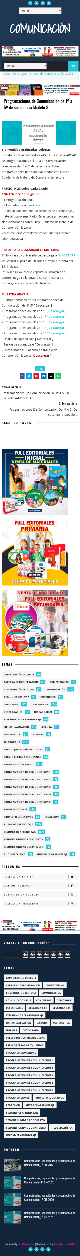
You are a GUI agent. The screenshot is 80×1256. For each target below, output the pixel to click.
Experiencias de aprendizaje (22, 719)
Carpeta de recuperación (21, 682)
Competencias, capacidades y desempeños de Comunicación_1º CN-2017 (49, 1163)
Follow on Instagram (41, 904)
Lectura (46, 727)
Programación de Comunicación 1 (27, 772)
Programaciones (15, 809)
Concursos (48, 697)
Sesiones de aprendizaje (20, 832)
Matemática (12, 734)
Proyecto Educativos (18, 817)
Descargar (11, 704)
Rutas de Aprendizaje (18, 824)
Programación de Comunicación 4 (27, 794)
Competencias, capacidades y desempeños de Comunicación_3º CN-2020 (49, 1215)
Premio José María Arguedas (23, 749)
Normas (38, 734)
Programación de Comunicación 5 (27, 802)
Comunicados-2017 (16, 697)
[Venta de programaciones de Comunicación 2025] (38, 74)
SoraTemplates (26, 1244)
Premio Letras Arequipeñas (22, 757)
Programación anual (19, 764)
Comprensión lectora (19, 689)
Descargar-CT (13, 712)
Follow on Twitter (41, 877)
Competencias (59, 682)
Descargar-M (43, 712)
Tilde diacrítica (14, 854)
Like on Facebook (41, 886)
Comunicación (40, 28)
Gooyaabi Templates (64, 1244)
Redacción (52, 817)
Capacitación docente (19, 674)
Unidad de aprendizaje (52, 854)
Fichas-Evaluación (16, 727)
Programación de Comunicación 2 (27, 779)
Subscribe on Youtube (41, 895)
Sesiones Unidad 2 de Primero (24, 847)
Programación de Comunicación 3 (27, 787)
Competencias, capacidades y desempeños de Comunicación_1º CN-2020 (49, 1197)
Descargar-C (40, 704)
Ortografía (12, 742)
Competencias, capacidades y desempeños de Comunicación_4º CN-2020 (49, 1180)
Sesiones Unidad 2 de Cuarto (23, 839)
